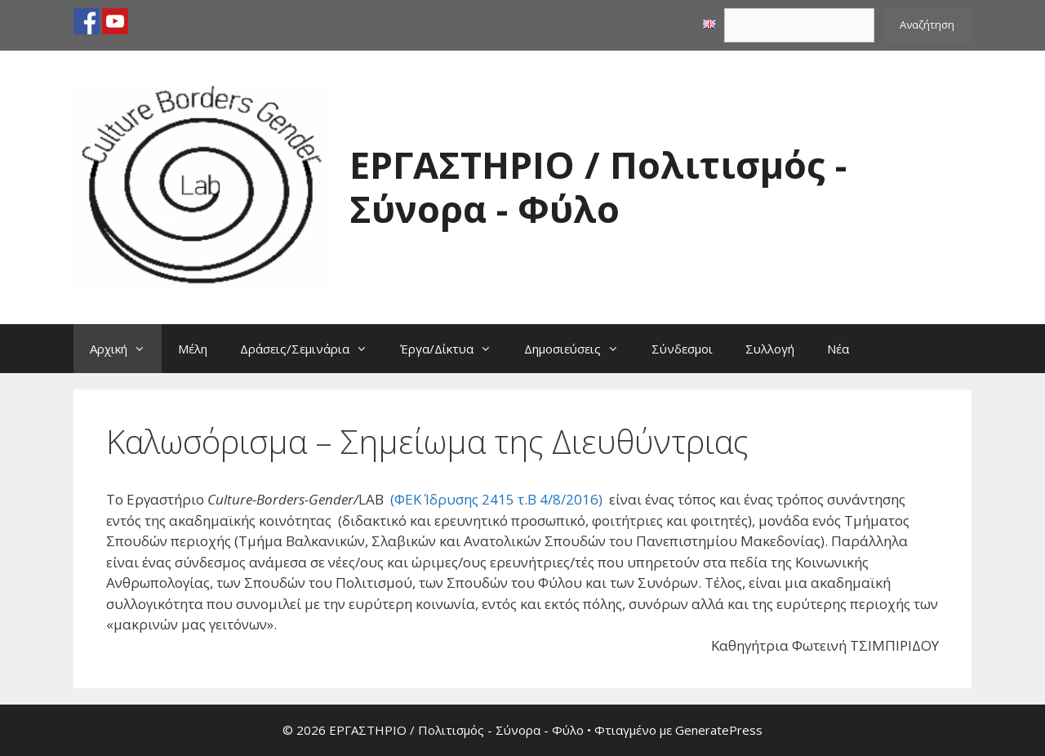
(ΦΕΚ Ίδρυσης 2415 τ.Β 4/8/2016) (496, 499)
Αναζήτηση (927, 24)
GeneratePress (719, 730)
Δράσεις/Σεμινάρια (312, 348)
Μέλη (192, 348)
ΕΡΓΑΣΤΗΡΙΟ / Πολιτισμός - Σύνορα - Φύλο (598, 186)
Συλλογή (769, 348)
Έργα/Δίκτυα (454, 348)
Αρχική (126, 348)
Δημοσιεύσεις (579, 348)
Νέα (838, 348)
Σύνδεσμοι (682, 348)
